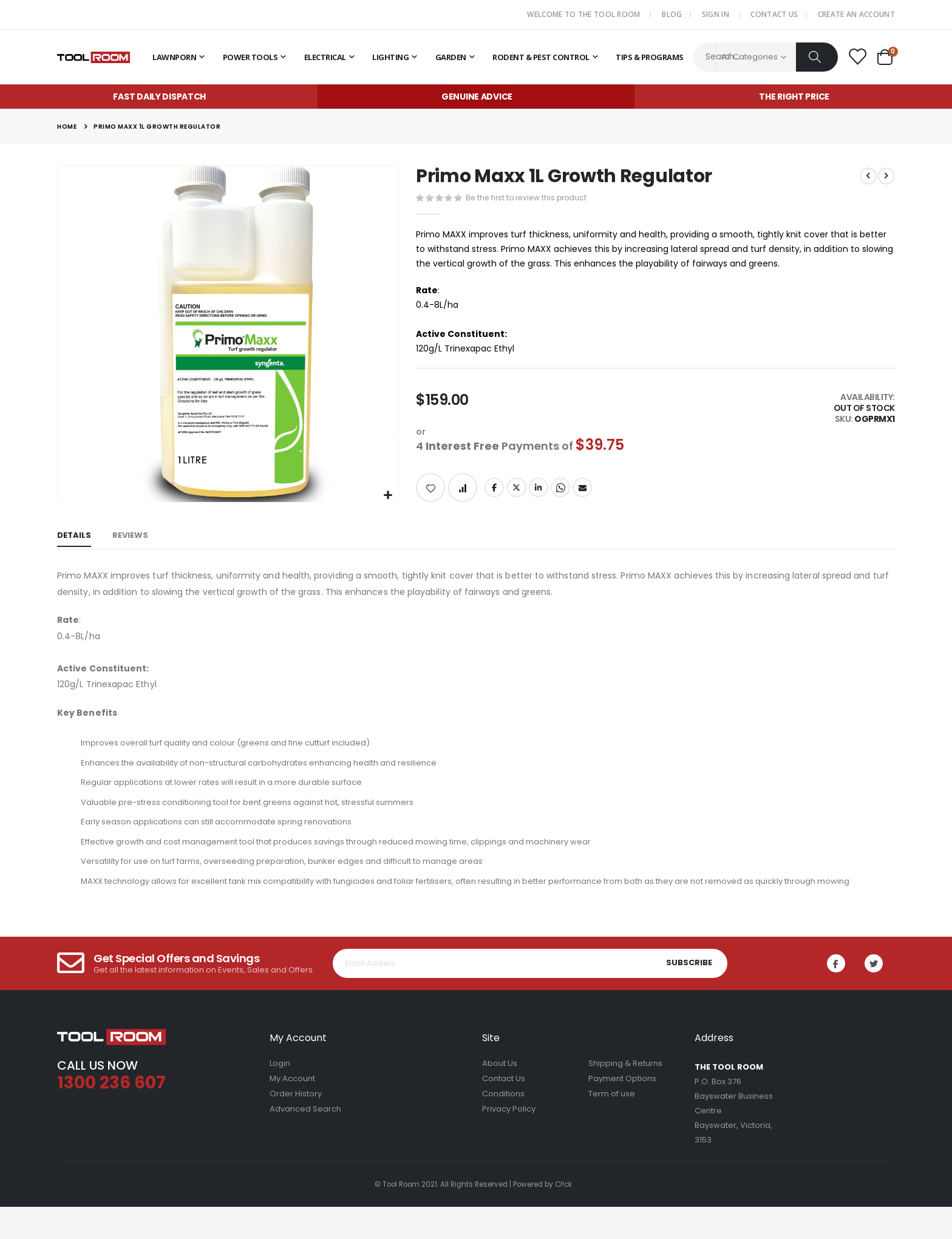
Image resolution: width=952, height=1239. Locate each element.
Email (586, 494)
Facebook (495, 494)
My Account (292, 1110)
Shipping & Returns (625, 1095)
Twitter (518, 494)
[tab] (74, 544)
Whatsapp (563, 494)
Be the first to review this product (529, 199)
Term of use (611, 1126)
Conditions (503, 1126)
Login (280, 1095)
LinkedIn (541, 494)
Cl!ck (563, 1216)
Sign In (715, 14)
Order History (296, 1126)
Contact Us (774, 14)
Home (66, 126)
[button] (387, 495)
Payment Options (622, 1110)
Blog (672, 14)
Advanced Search (305, 1141)
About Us (499, 1095)
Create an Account (856, 14)
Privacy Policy (509, 1141)
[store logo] (93, 57)
